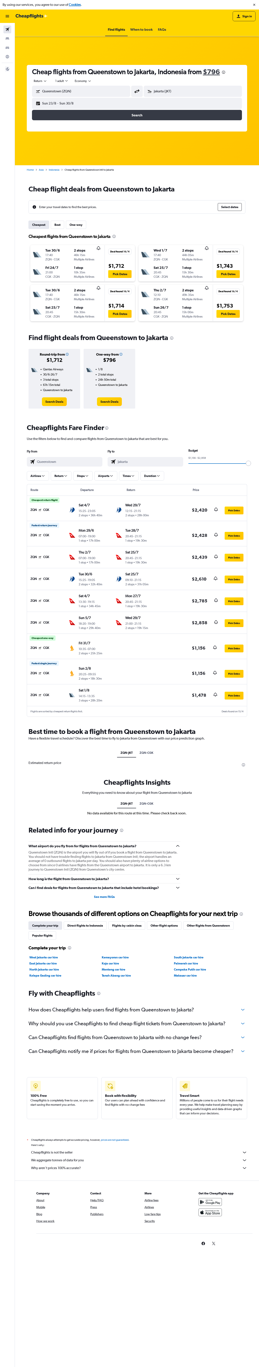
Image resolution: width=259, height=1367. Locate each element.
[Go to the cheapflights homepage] (32, 16)
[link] (54, 401)
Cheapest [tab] (38, 224)
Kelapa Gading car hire (45, 975)
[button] (254, 5)
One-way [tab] (76, 224)
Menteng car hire (113, 969)
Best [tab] (57, 224)
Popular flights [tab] (42, 935)
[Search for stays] (7, 38)
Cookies (75, 5)
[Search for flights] (7, 29)
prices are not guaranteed (115, 1139)
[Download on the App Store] (210, 1212)
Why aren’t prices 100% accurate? (139, 1168)
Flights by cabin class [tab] (126, 925)
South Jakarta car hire (188, 957)
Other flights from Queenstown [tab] (208, 925)
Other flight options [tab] (164, 925)
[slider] (248, 463)
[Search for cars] (7, 47)
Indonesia (54, 169)
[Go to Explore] (7, 56)
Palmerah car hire (186, 963)
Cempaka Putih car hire (190, 969)
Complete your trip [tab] (45, 925)
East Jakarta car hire (43, 963)
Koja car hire (110, 963)
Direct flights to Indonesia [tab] (85, 925)
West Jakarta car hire (43, 957)
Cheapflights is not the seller (139, 1152)
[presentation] (224, 72)
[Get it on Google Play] (210, 1202)
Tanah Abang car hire (116, 975)
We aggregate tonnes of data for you (139, 1160)
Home (30, 169)
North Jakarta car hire (44, 969)
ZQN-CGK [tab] (146, 752)
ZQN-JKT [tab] (127, 752)
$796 (211, 72)
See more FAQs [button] (104, 896)
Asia (41, 169)
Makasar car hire (185, 975)
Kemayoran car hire (115, 957)
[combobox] (40, 81)
